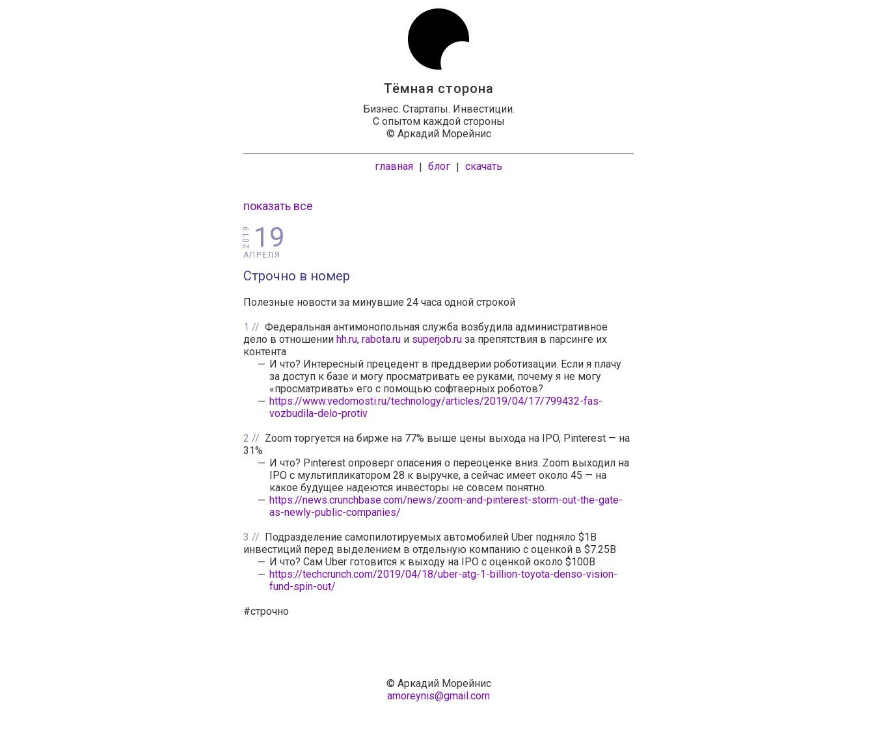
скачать (483, 166)
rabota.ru (381, 339)
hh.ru (346, 339)
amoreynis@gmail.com (438, 696)
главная (394, 166)
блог (439, 166)
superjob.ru (437, 339)
